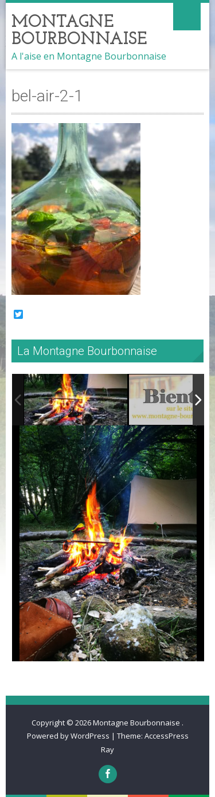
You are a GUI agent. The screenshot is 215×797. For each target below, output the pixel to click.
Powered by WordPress (68, 736)
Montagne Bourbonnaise (137, 722)
